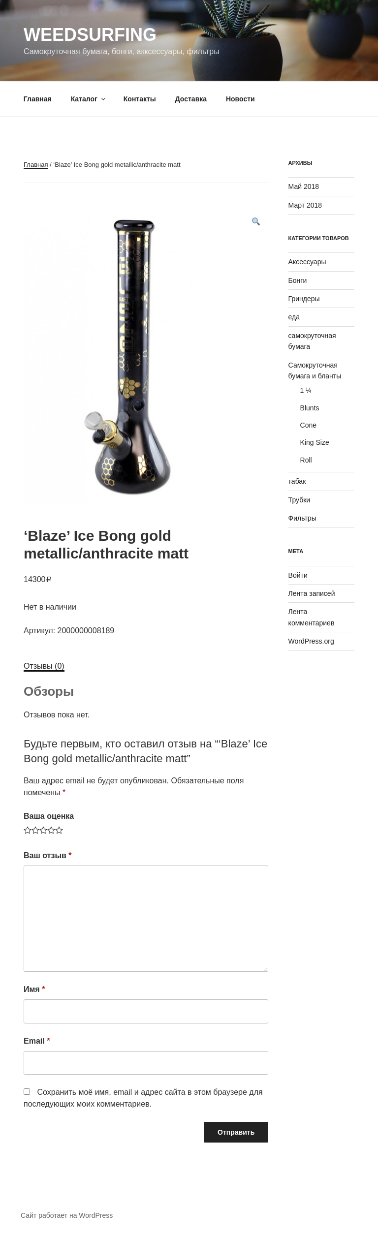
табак (297, 481)
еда (294, 317)
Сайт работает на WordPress (67, 1215)
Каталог (89, 99)
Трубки (299, 500)
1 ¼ (306, 390)
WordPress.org (311, 641)
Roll (306, 460)
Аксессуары (307, 262)
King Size (314, 442)
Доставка (191, 99)
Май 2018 (303, 186)
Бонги (297, 280)
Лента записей (311, 593)
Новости (240, 99)
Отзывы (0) (44, 666)
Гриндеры (304, 299)
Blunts (309, 408)
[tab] (44, 666)
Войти (298, 575)
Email (37, 1041)
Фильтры (302, 518)
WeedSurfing (90, 35)
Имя (34, 989)
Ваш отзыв (48, 855)
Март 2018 (305, 205)
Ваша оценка (49, 816)
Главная (38, 99)
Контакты (140, 99)
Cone (308, 425)
